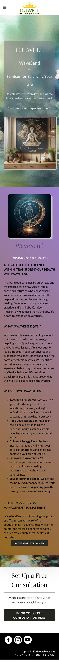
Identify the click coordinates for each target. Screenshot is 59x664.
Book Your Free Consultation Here (29, 615)
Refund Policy (49, 655)
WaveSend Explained (29, 543)
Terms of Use (35, 655)
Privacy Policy (20, 655)
